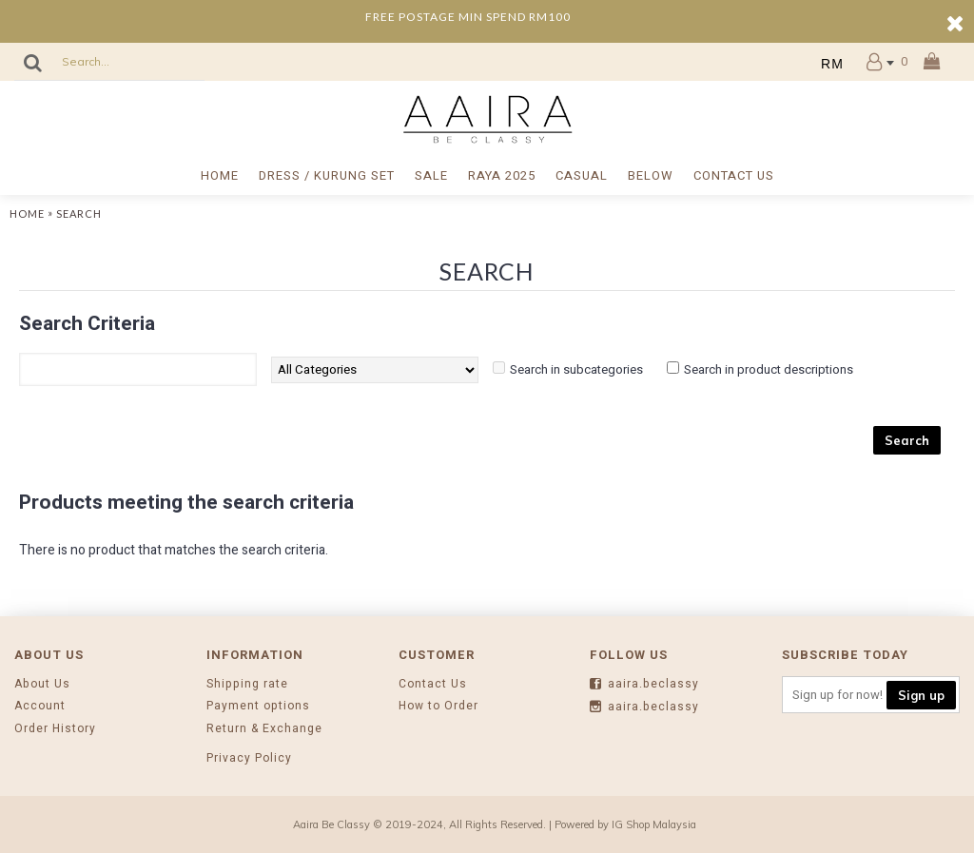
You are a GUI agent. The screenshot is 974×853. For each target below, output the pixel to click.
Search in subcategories (576, 369)
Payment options (258, 706)
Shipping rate (247, 684)
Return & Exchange (264, 729)
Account (40, 706)
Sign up (921, 695)
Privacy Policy (249, 758)
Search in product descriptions (768, 369)
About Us (42, 684)
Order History (55, 729)
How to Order (438, 706)
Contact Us (433, 684)
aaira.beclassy (644, 684)
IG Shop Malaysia (654, 824)
